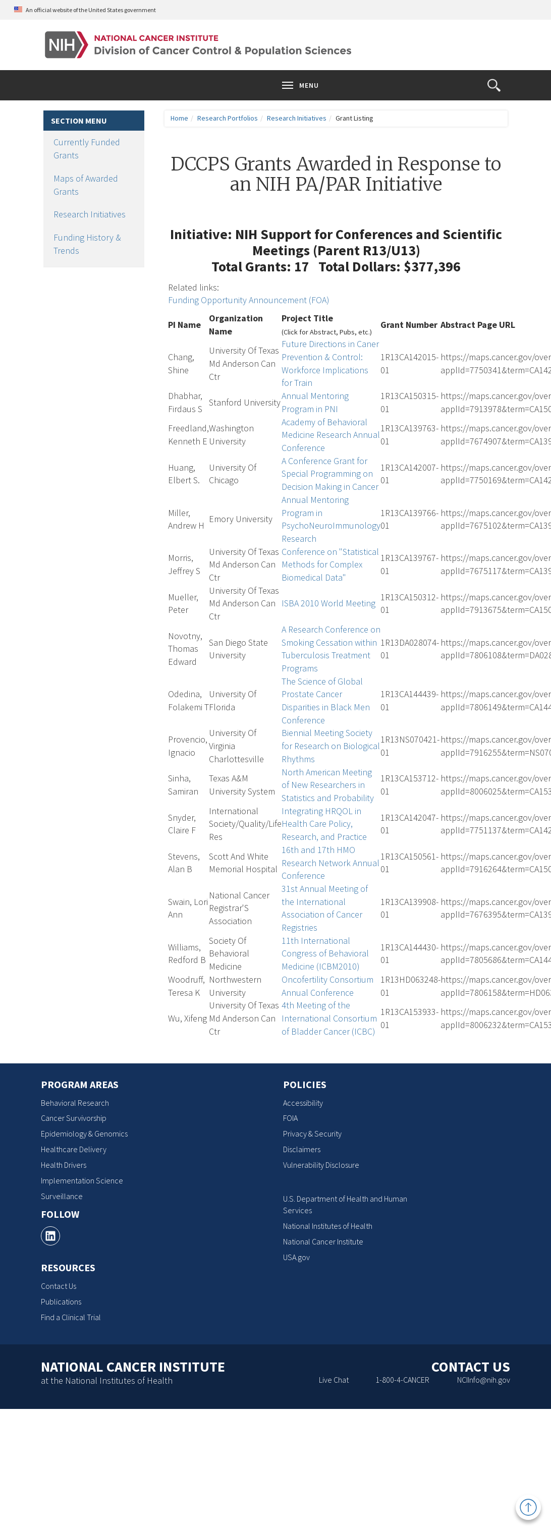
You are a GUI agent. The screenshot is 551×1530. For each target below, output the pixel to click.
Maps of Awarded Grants (85, 185)
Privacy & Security (312, 1133)
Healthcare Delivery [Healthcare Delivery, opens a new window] (73, 1149)
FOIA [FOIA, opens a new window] (290, 1118)
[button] (494, 85)
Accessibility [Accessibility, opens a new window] (303, 1103)
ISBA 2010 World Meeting (328, 603)
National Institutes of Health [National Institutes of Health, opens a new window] (327, 1226)
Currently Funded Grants (86, 148)
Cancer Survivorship (73, 1118)
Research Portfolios (227, 118)
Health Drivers (63, 1165)
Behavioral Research (75, 1103)
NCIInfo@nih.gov (483, 1380)
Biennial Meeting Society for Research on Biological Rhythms (331, 745)
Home (179, 118)
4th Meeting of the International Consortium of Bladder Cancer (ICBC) (329, 1018)
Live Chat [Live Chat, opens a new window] (334, 1380)
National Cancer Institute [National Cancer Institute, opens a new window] (323, 1241)
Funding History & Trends (87, 244)
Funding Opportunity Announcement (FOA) (248, 300)
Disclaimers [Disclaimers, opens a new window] (301, 1149)
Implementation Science (82, 1180)
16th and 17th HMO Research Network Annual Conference (330, 862)
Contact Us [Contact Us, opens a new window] (58, 1286)
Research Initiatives (89, 214)
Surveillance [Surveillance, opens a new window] (62, 1196)
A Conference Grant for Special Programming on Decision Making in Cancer (330, 473)
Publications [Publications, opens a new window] (61, 1301)
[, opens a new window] (50, 1235)
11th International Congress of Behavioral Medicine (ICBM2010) (325, 953)
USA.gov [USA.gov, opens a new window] (296, 1257)
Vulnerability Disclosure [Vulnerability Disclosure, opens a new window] (321, 1165)
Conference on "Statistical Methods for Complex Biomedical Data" (330, 564)
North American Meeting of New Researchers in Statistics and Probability (328, 785)
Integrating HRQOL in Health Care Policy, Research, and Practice (324, 823)
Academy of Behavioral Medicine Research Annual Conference (331, 435)
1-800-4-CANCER (402, 1380)
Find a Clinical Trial (71, 1317)
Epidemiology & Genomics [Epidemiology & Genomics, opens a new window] (84, 1133)
